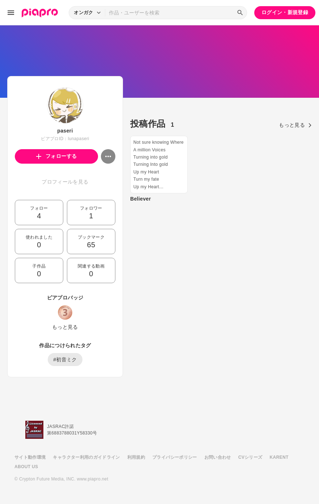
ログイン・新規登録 (284, 12)
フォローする (56, 156)
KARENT (279, 457)
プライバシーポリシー (174, 457)
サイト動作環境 (30, 457)
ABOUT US (26, 466)
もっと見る (65, 327)
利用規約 (136, 457)
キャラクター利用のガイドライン (86, 457)
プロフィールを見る (65, 182)
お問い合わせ (217, 457)
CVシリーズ (250, 457)
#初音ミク (65, 359)
